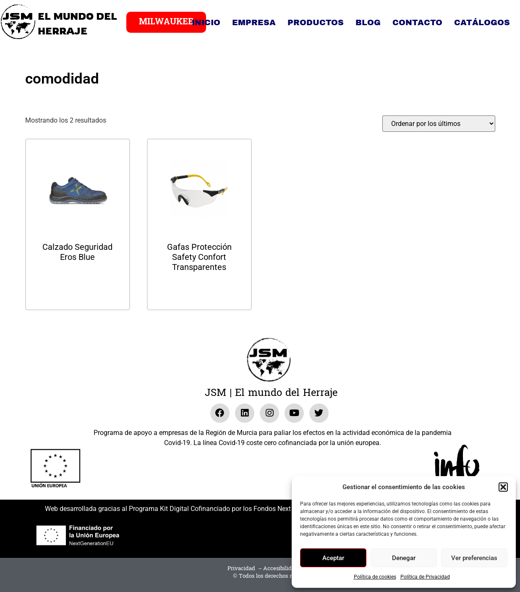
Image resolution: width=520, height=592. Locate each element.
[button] (503, 487)
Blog (368, 22)
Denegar (403, 558)
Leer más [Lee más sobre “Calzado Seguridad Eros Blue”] (77, 279)
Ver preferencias (474, 558)
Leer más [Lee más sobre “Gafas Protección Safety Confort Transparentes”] (199, 289)
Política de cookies (375, 577)
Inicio (206, 22)
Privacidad (241, 568)
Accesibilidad (280, 568)
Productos (315, 22)
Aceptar (333, 558)
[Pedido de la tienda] (438, 123)
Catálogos (482, 22)
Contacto (417, 22)
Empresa (254, 22)
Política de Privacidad (425, 577)
